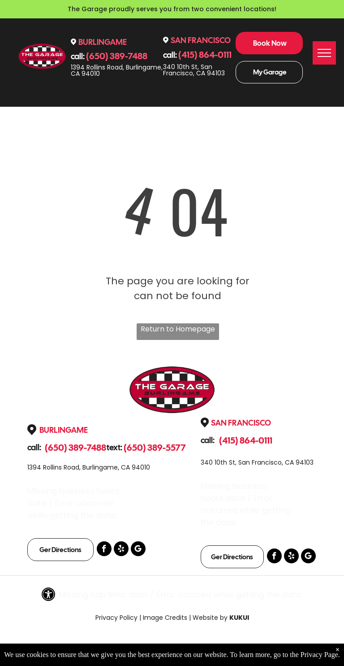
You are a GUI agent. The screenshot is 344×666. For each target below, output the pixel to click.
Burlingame (102, 42)
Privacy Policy (116, 617)
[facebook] (104, 549)
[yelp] (121, 549)
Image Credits (165, 617)
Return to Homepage (178, 329)
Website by (210, 617)
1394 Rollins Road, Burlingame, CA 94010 (117, 70)
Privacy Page (319, 654)
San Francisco (201, 40)
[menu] (324, 53)
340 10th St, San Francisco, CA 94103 (194, 70)
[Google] (138, 549)
